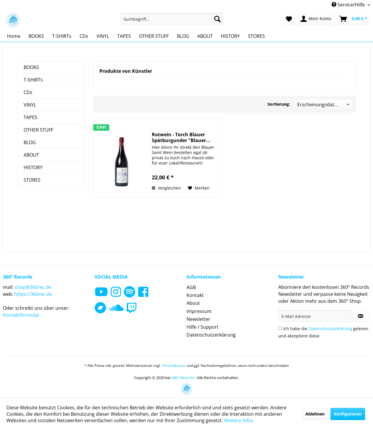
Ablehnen (315, 414)
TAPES (30, 117)
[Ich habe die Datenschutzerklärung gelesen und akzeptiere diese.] (280, 328)
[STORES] (256, 36)
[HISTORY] (230, 36)
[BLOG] (183, 36)
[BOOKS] (36, 36)
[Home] (13, 36)
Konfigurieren (348, 414)
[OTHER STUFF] (154, 36)
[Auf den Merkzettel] (199, 188)
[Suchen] (217, 19)
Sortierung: (279, 104)
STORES (32, 180)
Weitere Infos (238, 420)
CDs (28, 92)
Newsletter (198, 319)
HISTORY (33, 167)
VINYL (30, 105)
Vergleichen (166, 188)
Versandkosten (174, 365)
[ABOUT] (205, 36)
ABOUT (31, 155)
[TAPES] (124, 36)
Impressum (199, 311)
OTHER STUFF (38, 130)
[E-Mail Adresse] (315, 316)
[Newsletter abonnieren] (360, 316)
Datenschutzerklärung (211, 335)
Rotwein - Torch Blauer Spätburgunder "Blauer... (181, 137)
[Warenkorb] (353, 19)
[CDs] (83, 36)
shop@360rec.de (33, 287)
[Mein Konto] (316, 19)
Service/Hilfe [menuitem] (349, 4)
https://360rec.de (33, 294)
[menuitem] (172, 19)
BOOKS (31, 67)
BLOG (30, 142)
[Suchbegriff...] (172, 19)
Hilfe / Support (202, 327)
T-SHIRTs (33, 80)
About (193, 303)
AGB (191, 287)
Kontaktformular (21, 315)
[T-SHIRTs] (61, 36)
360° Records (182, 377)
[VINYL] (102, 36)
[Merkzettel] (289, 19)
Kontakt (195, 295)
